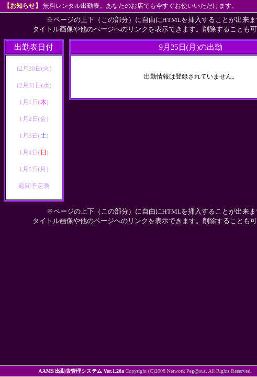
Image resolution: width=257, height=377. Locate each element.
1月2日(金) (34, 119)
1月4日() (34, 152)
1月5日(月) (34, 169)
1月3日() (34, 135)
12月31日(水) (34, 85)
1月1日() (34, 102)
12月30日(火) (34, 68)
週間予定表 (34, 186)
